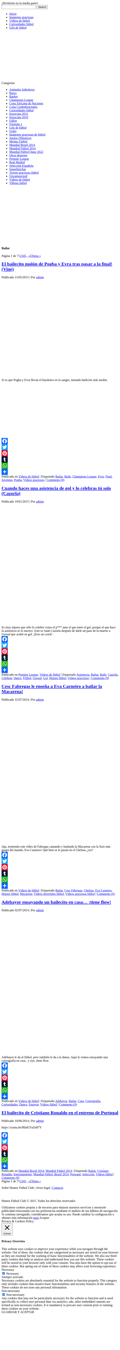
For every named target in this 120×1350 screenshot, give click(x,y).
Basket (13, 96)
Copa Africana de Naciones (26, 103)
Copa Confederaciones (23, 106)
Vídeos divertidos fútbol (49, 894)
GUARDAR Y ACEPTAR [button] (18, 1312)
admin (40, 277)
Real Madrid (17, 162)
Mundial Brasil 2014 (22, 145)
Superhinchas (17, 169)
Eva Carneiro (103, 890)
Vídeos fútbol (48, 1104)
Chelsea (89, 890)
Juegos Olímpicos (20, 138)
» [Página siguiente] (29, 256)
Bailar (59, 476)
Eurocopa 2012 (18, 113)
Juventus (7, 480)
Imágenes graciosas (21, 17)
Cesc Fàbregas (73, 890)
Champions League (21, 100)
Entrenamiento (23, 1174)
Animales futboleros (21, 89)
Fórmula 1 (15, 124)
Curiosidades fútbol (21, 24)
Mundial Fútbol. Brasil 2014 (51, 1174)
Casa (81, 1101)
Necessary (12, 1273)
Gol (45, 678)
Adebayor (61, 1101)
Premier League (19, 158)
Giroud (37, 678)
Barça (12, 93)
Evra (101, 476)
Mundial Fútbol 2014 (22, 148)
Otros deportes (18, 155)
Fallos (13, 120)
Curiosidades (10, 1104)
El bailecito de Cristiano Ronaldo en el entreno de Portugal (60, 1112)
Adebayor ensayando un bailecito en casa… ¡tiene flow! (56, 902)
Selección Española (21, 165)
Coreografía (92, 1101)
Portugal (75, 1174)
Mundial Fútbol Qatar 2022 (26, 151)
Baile (67, 476)
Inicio (12, 13)
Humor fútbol (57, 678)
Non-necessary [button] (11, 1290)
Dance (17, 678)
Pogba (18, 480)
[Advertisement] (31, 57)
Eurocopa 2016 (18, 117)
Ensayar (34, 1104)
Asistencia (82, 674)
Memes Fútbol (18, 141)
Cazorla (113, 674)
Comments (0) (55, 480)
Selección (88, 1174)
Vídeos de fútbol (19, 20)
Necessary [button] (8, 1269)
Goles (12, 131)
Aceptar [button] (44, 1217)
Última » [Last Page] (35, 256)
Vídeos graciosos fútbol (80, 894)
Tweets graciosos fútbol (24, 172)
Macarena (26, 894)
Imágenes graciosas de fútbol (27, 134)
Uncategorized (18, 176)
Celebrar (7, 678)
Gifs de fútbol (18, 27)
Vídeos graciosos (34, 480)
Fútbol (27, 678)
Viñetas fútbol (18, 183)
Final (108, 476)
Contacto (57, 1187)
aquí (36, 1217)
